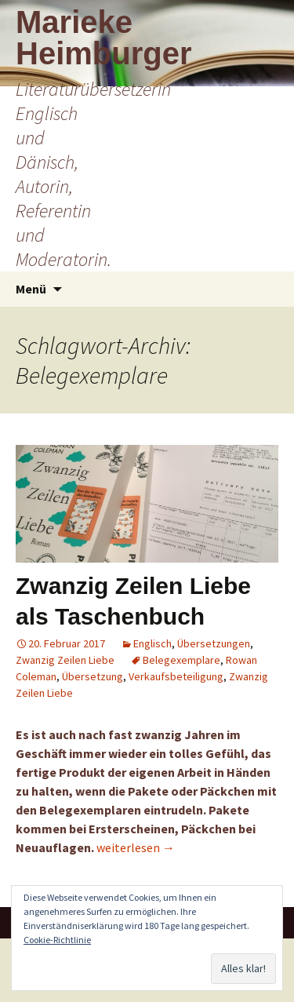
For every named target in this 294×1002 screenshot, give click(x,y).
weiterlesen (135, 847)
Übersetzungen (213, 643)
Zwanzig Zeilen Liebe (65, 660)
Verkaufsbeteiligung (176, 676)
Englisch (152, 643)
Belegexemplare (181, 660)
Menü (31, 289)
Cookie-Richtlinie (57, 940)
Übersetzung (92, 676)
